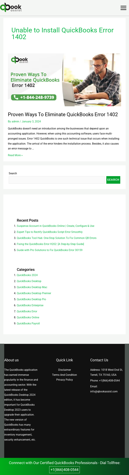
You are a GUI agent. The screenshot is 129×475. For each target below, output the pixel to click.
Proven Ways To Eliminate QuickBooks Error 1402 (63, 114)
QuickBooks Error (27, 311)
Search (13, 173)
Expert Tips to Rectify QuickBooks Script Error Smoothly (50, 232)
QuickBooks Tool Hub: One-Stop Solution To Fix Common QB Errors (56, 238)
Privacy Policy (64, 379)
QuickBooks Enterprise (30, 305)
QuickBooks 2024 (27, 275)
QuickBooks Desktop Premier (34, 293)
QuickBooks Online (28, 317)
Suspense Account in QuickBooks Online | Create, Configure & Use (56, 226)
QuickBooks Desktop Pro (31, 299)
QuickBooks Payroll (28, 323)
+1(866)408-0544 (109, 380)
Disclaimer (64, 369)
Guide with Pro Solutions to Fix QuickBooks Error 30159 (49, 250)
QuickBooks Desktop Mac (32, 287)
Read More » (15, 155)
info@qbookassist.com (104, 391)
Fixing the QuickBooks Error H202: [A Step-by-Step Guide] (50, 244)
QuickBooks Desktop (29, 281)
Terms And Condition (64, 374)
